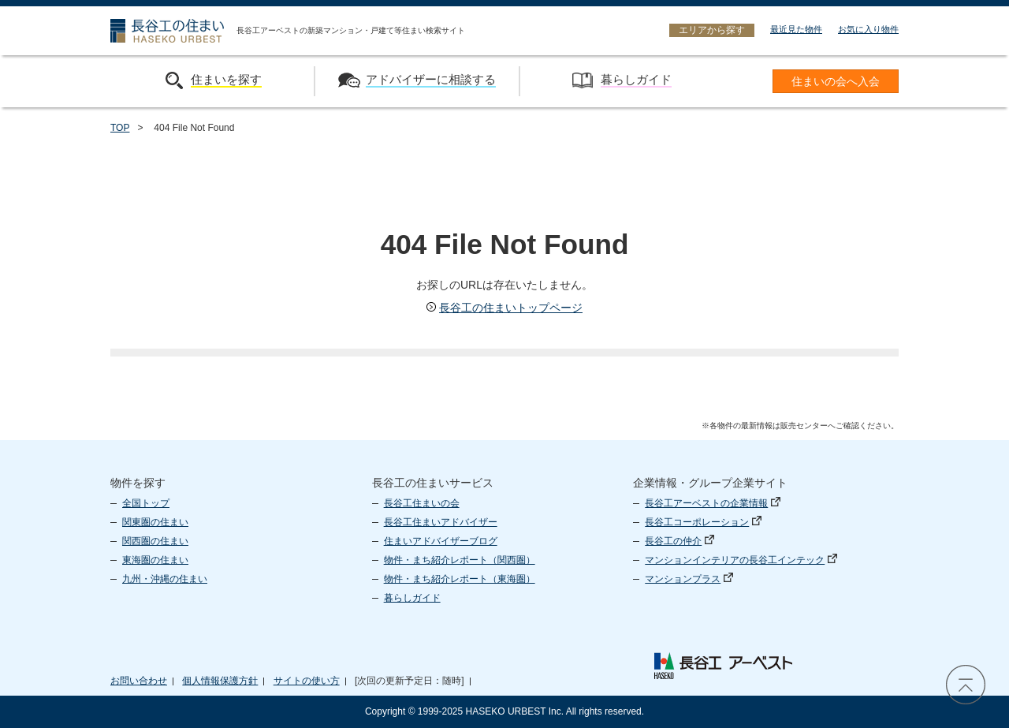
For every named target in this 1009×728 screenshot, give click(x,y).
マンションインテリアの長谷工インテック (741, 560)
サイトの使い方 (307, 680)
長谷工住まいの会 (422, 503)
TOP (119, 127)
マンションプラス (689, 578)
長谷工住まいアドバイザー (440, 522)
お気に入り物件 (868, 29)
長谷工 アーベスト (722, 665)
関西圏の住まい (155, 541)
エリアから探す (712, 29)
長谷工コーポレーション (703, 522)
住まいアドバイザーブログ (440, 541)
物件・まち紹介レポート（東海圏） (459, 578)
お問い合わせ (138, 680)
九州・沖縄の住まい (164, 578)
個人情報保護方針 (220, 680)
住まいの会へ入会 (835, 82)
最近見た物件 (796, 29)
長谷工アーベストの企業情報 (712, 503)
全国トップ (145, 503)
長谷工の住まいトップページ (504, 307)
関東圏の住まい (155, 522)
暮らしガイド (412, 597)
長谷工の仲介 (679, 541)
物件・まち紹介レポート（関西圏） (459, 560)
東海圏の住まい (155, 560)
